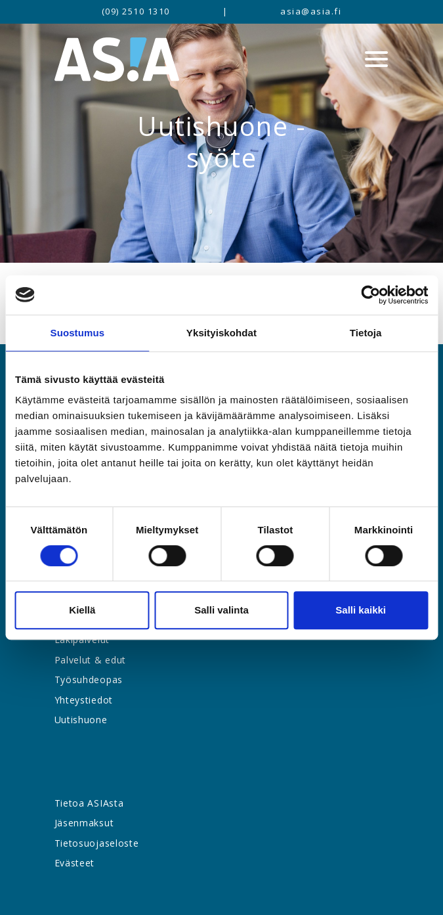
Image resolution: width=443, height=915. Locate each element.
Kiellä (82, 609)
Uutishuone (81, 719)
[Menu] (376, 59)
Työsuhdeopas (88, 679)
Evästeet (74, 863)
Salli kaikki (360, 609)
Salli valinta (221, 609)
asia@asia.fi (310, 11)
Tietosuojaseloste (96, 843)
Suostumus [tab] (78, 332)
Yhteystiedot (83, 700)
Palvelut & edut (90, 660)
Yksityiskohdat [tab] (221, 332)
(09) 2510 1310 (136, 11)
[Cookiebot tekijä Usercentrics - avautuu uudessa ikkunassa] (370, 295)
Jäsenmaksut (84, 822)
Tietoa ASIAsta (89, 803)
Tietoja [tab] (366, 332)
